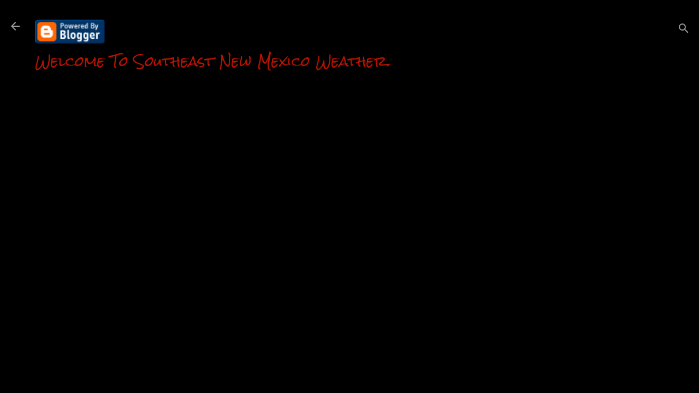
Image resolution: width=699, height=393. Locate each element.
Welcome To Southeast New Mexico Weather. (212, 61)
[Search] (683, 29)
